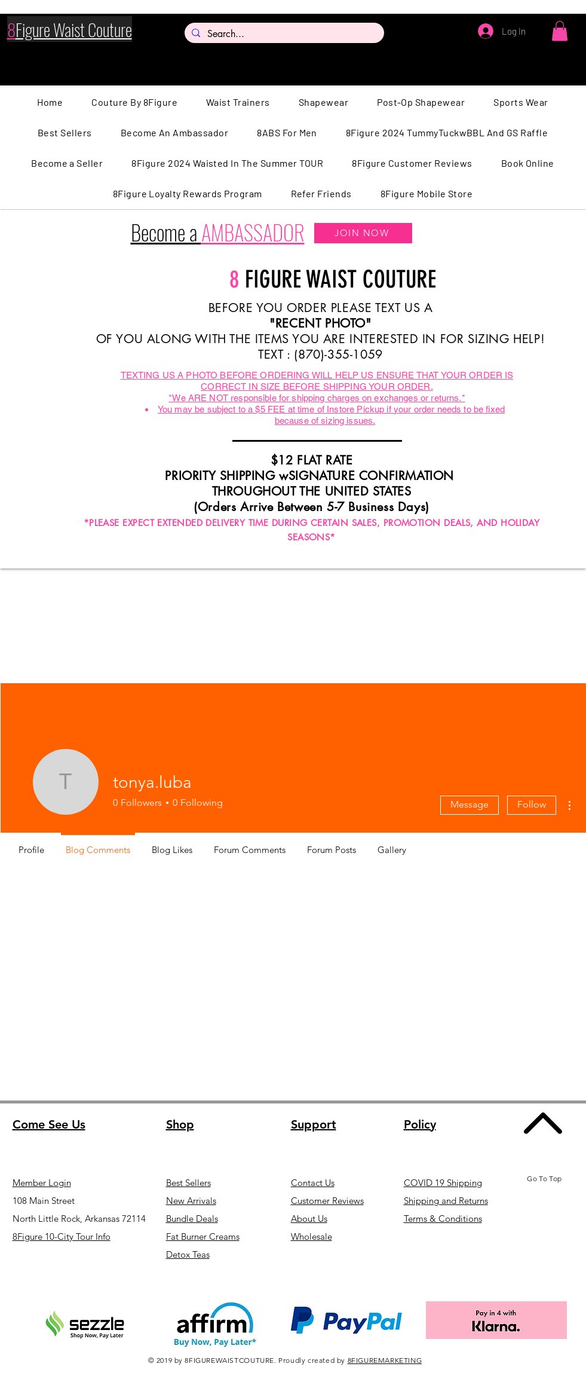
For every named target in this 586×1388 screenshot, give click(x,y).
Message (469, 804)
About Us (309, 1218)
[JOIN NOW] (363, 233)
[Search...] (283, 34)
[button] (559, 31)
